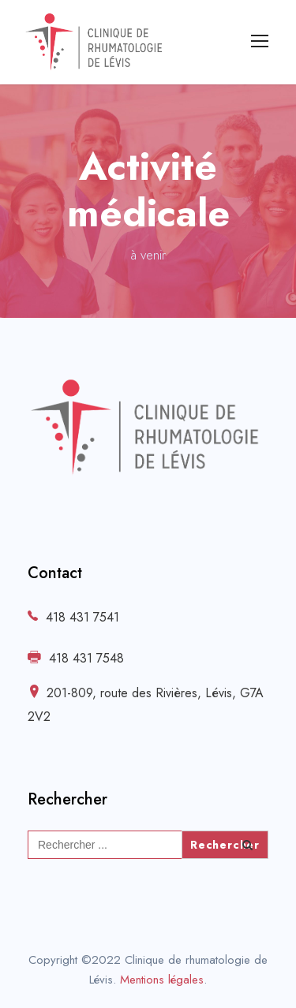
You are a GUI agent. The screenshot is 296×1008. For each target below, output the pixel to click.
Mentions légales (162, 979)
